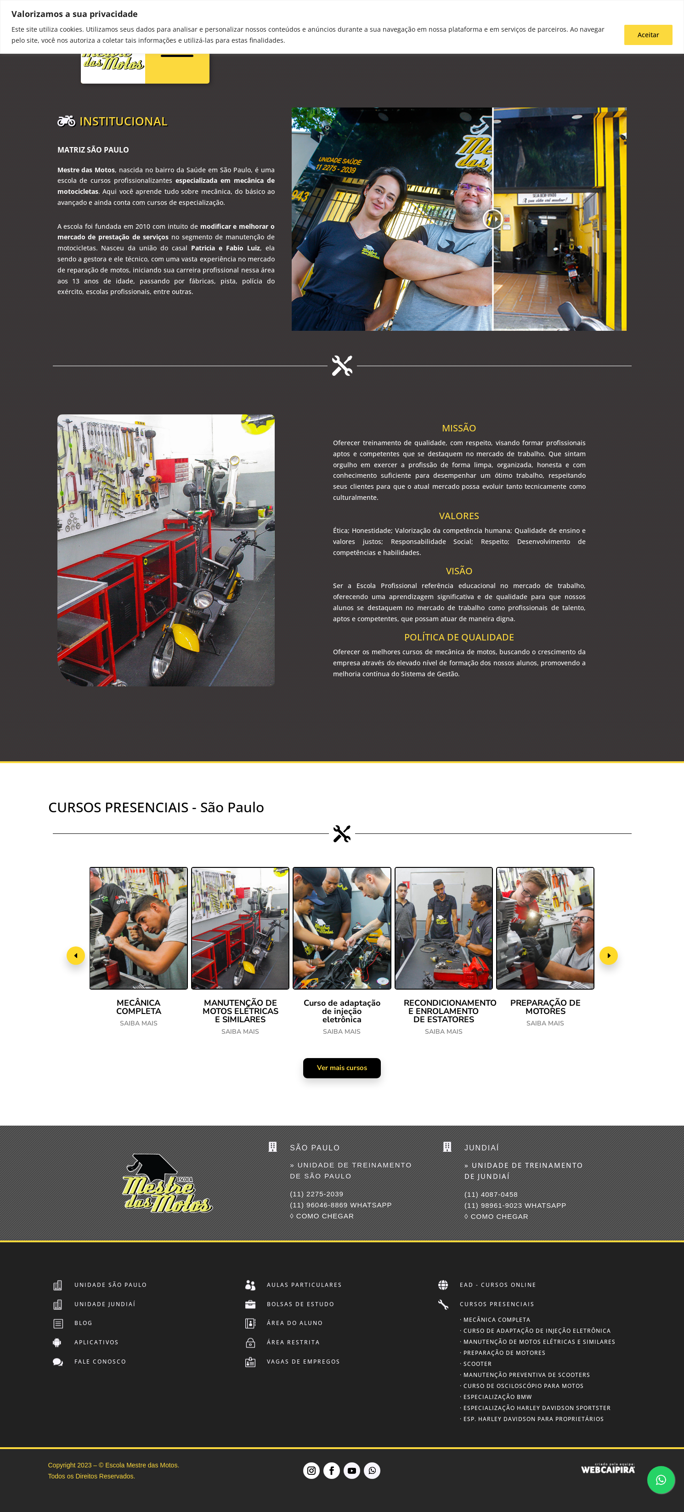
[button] (76, 955)
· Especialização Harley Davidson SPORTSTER (535, 1408)
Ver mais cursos (342, 1067)
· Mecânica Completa (495, 1320)
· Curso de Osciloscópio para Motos (522, 1386)
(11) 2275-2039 (317, 1194)
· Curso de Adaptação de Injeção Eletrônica (535, 1331)
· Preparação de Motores (503, 1353)
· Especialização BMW (496, 1397)
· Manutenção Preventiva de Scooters (525, 1375)
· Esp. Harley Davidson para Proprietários (532, 1419)
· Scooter (476, 1364)
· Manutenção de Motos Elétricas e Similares (538, 1342)
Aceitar (648, 34)
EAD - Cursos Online (498, 1285)
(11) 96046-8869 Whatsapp (341, 1205)
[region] (342, 27)
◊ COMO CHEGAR (322, 1216)
